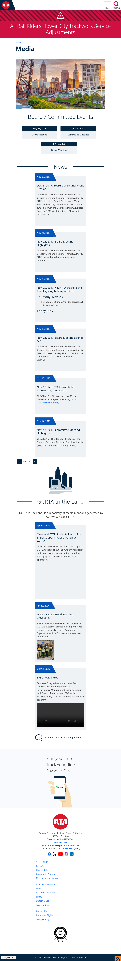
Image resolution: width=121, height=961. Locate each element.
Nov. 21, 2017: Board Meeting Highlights (55, 243)
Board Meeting (39, 134)
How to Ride (42, 870)
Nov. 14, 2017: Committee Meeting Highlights (58, 431)
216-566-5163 (72, 845)
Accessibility (42, 861)
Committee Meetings (78, 134)
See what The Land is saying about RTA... (60, 737)
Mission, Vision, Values (47, 878)
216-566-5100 (60, 842)
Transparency (42, 919)
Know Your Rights (44, 915)
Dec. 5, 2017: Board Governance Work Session (60, 187)
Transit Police (49, 845)
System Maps (42, 900)
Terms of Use (42, 905)
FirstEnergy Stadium (48, 402)
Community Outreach (46, 874)
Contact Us (41, 911)
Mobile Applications (45, 884)
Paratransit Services (45, 892)
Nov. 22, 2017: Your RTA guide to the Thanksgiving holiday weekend (59, 289)
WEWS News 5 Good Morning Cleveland (55, 616)
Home (19, 42)
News (38, 888)
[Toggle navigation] (107, 5)
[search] (116, 3)
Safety (39, 896)
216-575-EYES (67, 848)
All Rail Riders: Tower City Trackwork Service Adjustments (60, 29)
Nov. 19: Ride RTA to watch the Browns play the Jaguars (55, 388)
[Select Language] (8, 957)
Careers (40, 865)
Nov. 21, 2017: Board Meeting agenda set (60, 339)
